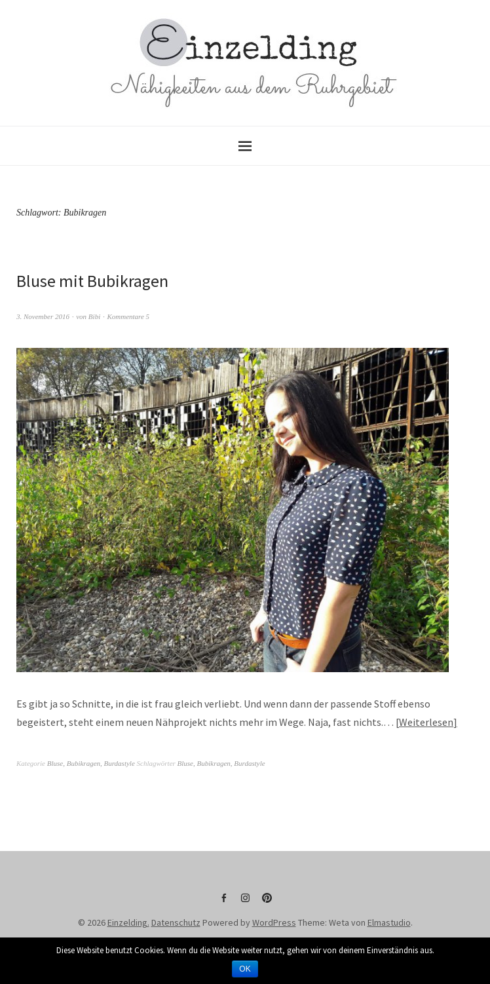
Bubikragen (83, 763)
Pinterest (266, 903)
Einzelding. (128, 922)
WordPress (274, 922)
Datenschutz (175, 922)
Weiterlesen (426, 722)
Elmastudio (389, 922)
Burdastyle (119, 763)
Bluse (55, 763)
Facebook (223, 903)
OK (244, 969)
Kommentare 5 (128, 316)
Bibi (94, 316)
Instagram (245, 903)
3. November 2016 (42, 316)
